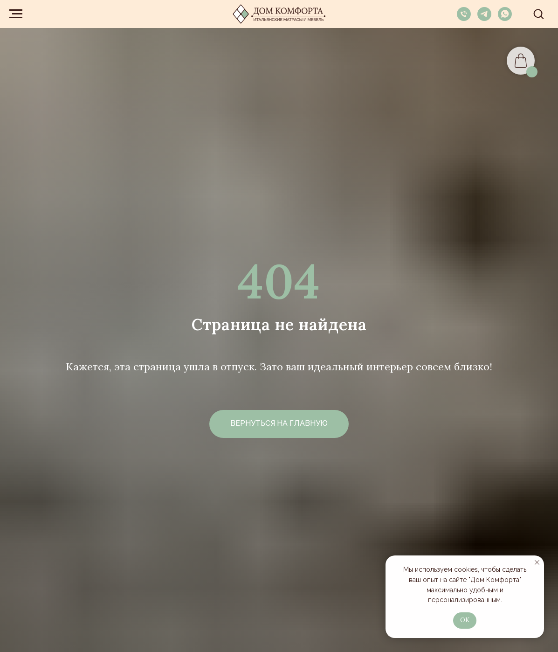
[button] (538, 13)
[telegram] (484, 18)
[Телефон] (464, 18)
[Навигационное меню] (15, 14)
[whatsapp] (505, 18)
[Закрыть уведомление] (537, 562)
